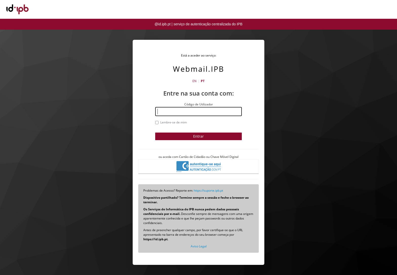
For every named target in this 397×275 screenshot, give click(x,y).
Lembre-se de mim (171, 122)
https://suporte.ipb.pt (208, 190)
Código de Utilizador (198, 104)
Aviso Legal (199, 246)
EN (194, 81)
